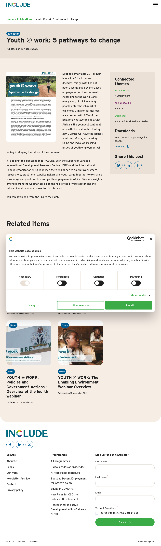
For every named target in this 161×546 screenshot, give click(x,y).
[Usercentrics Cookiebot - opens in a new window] (129, 238)
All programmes (60, 461)
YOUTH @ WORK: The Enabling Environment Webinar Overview (78, 382)
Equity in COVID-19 (62, 488)
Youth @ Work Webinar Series (132, 121)
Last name (101, 476)
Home (9, 19)
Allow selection (80, 305)
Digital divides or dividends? (67, 467)
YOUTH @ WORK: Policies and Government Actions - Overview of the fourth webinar (27, 386)
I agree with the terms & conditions (119, 513)
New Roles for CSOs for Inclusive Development (65, 497)
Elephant (150, 541)
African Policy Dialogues (65, 472)
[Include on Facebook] (10, 444)
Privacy (21, 541)
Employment (123, 96)
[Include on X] (29, 444)
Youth (120, 108)
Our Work (12, 472)
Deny (32, 305)
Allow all (129, 305)
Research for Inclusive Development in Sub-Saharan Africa (68, 509)
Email (99, 492)
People (10, 467)
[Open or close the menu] (155, 4)
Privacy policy (14, 490)
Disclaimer (33, 541)
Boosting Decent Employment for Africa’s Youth (69, 481)
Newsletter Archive (18, 478)
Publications (24, 19)
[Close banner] (151, 239)
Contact (11, 484)
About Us (11, 461)
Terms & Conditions (106, 507)
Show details (138, 295)
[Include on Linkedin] (20, 444)
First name (101, 461)
